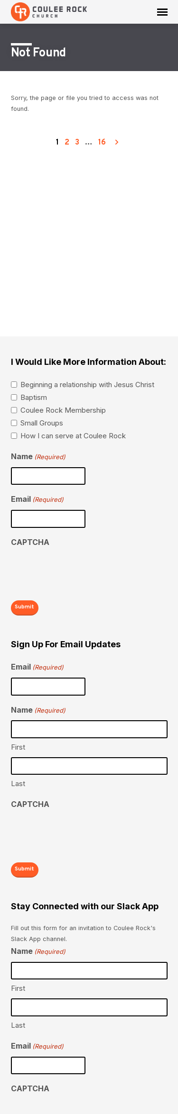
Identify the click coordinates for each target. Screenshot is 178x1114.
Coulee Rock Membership (63, 410)
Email (37, 499)
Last (18, 783)
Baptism (33, 397)
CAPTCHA (30, 542)
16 (102, 142)
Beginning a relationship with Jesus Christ (87, 384)
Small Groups (41, 422)
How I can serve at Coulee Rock (73, 435)
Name (38, 457)
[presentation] (83, 571)
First (18, 747)
